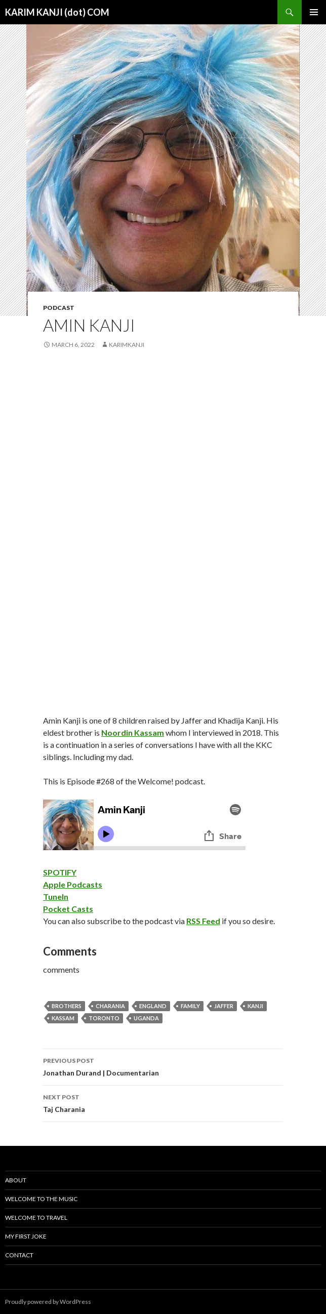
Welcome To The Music (41, 1199)
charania (110, 1006)
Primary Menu (314, 12)
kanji (255, 1006)
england (153, 1006)
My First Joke (26, 1236)
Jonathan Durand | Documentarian (163, 1066)
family (190, 1006)
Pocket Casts (68, 908)
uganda (146, 1018)
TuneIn (55, 896)
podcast (58, 307)
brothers (67, 1006)
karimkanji (126, 344)
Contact (19, 1255)
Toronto (104, 1018)
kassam (63, 1018)
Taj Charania (163, 1102)
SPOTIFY (59, 872)
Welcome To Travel (36, 1217)
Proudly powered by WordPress (48, 1301)
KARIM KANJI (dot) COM (57, 12)
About (15, 1180)
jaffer (223, 1006)
